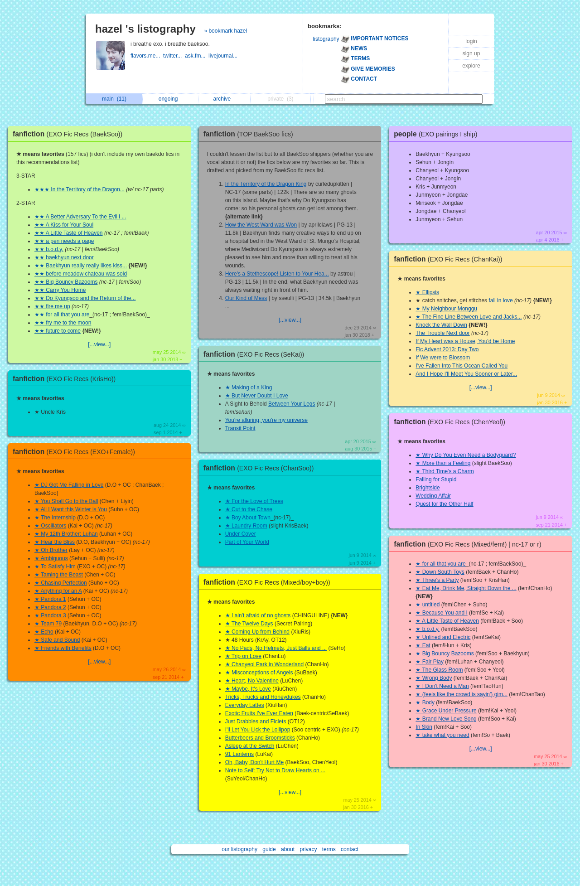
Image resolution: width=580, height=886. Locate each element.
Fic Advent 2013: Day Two (447, 349)
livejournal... (223, 56)
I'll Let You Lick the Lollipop (257, 729)
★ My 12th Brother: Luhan (66, 534)
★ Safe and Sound (57, 640)
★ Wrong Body (434, 678)
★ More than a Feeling (443, 463)
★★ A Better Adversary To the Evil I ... (80, 216)
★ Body (425, 702)
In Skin (424, 727)
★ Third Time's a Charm (445, 471)
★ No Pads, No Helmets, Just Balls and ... (276, 648)
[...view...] (99, 344)
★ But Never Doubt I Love (256, 395)
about (288, 849)
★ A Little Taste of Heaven (447, 621)
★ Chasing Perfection (60, 583)
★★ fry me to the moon (62, 323)
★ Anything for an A (58, 591)
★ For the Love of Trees (254, 501)
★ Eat (423, 645)
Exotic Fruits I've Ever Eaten (259, 713)
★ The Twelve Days (249, 623)
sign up (471, 53)
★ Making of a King (248, 387)
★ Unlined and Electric (443, 637)
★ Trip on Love (243, 656)
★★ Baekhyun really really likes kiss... (80, 265)
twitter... (174, 56)
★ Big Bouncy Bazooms (445, 653)
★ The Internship (55, 517)
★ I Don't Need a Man (442, 686)
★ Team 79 (48, 623)
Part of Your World (247, 542)
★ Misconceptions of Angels (259, 672)
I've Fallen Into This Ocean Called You (462, 366)
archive (224, 99)
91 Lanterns (239, 754)
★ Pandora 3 (50, 615)
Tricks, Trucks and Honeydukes (263, 697)
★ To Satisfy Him (55, 566)
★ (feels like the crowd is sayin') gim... (462, 694)
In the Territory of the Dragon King (266, 184)
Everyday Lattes (244, 705)
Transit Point (240, 428)
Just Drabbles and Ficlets (255, 721)
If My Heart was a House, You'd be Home (465, 341)
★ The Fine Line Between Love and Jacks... (469, 317)
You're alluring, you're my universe (266, 420)
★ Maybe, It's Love (248, 689)
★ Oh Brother (51, 550)
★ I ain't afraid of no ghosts (258, 615)
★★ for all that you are (61, 314)
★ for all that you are (440, 564)
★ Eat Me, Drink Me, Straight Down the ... (466, 588)
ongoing (171, 99)
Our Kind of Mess (246, 298)
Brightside (428, 487)
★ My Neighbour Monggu (446, 308)
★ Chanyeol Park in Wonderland (264, 664)
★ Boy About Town (248, 517)
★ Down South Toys (440, 572)
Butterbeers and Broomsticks (260, 738)
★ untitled (428, 604)
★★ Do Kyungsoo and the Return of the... (84, 298)
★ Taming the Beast (58, 574)
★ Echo (43, 632)
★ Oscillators (50, 526)
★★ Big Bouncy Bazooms (65, 282)
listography (326, 39)
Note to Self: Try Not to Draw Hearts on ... (275, 770)
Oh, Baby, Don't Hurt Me (254, 762)
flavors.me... (146, 56)
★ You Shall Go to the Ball (66, 501)
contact (349, 849)
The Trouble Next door (442, 333)
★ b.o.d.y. (428, 629)
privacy (308, 849)
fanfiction (70, 134)
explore (471, 66)
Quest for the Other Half (444, 504)
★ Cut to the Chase (248, 509)
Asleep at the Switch (250, 746)
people (438, 134)
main (114, 99)
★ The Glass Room (439, 670)
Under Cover (240, 534)
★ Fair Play (430, 661)
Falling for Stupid (436, 479)
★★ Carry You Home (60, 290)
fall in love (500, 300)
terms (329, 849)
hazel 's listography (145, 29)
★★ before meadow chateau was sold (80, 274)
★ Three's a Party (437, 580)
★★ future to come (57, 331)
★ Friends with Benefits (63, 648)
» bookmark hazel (225, 31)
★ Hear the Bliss (54, 542)
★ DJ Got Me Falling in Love (68, 485)
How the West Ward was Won (261, 225)
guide (269, 849)
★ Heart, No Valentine (252, 681)
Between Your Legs (291, 404)
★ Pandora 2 (50, 607)
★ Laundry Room (246, 526)
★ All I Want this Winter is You (70, 509)
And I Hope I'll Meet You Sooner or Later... (466, 374)
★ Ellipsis (427, 292)
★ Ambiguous (51, 558)
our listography (239, 849)
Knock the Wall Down (441, 325)
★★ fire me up (52, 306)
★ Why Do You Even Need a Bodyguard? (466, 455)
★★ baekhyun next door (64, 257)
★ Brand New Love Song (446, 719)
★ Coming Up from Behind (257, 632)
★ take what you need (442, 735)
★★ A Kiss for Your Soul (63, 225)
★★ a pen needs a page (64, 241)
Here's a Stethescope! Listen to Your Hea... (277, 274)
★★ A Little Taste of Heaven (68, 233)
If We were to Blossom (443, 357)
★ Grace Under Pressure (446, 710)
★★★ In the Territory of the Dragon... (79, 189)
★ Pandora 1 (50, 599)
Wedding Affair (433, 496)
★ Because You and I (441, 613)
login (471, 41)
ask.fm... (196, 56)
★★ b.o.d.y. (48, 249)
